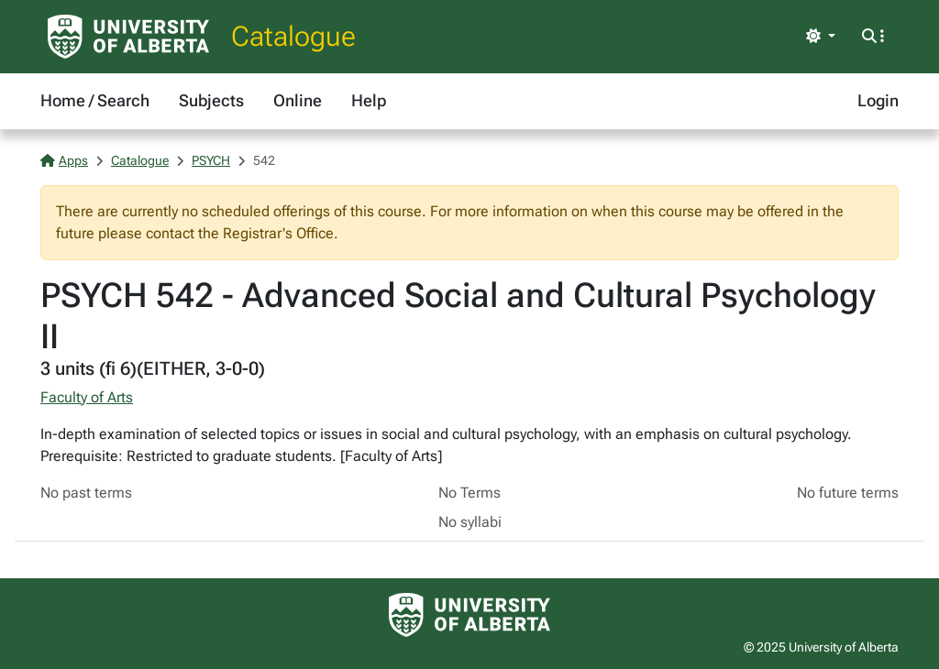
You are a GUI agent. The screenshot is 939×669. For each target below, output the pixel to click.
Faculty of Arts (86, 397)
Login (878, 100)
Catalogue (293, 36)
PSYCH (211, 160)
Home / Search (94, 100)
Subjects (211, 100)
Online (297, 100)
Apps (64, 160)
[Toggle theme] (820, 36)
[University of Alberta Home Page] (128, 37)
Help (368, 100)
